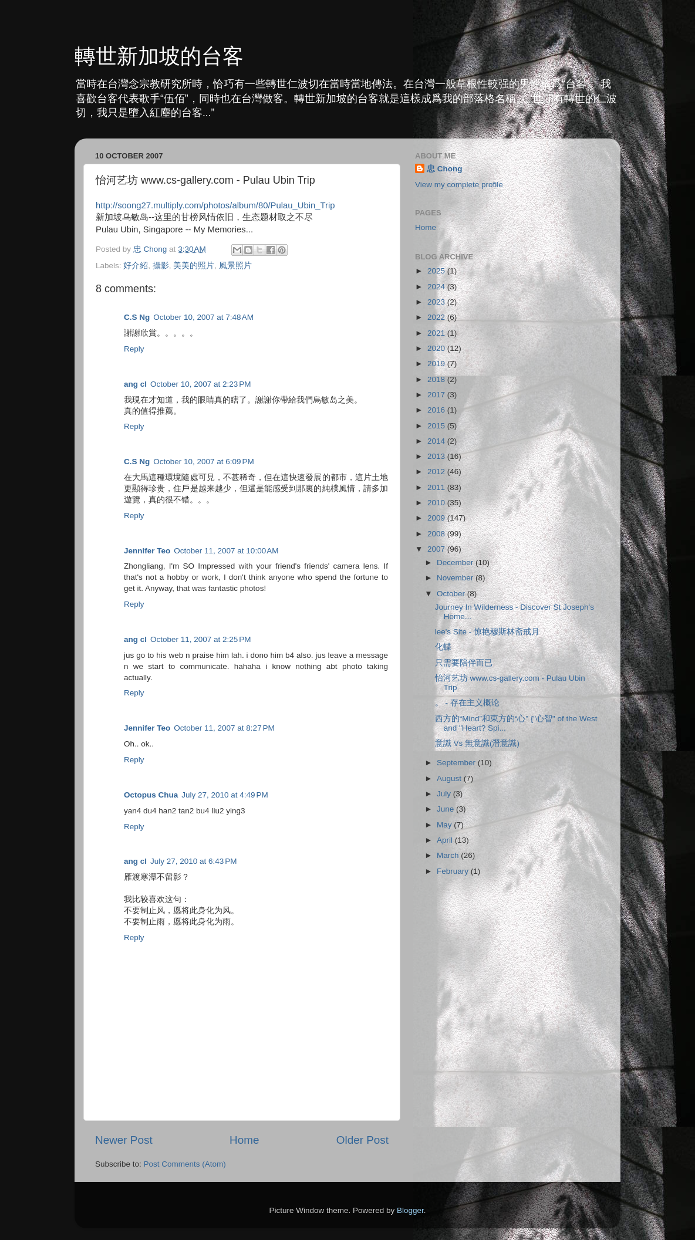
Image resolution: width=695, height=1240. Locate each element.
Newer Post (124, 1140)
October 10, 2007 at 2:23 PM (200, 384)
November (456, 577)
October (452, 593)
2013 (437, 456)
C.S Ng (137, 317)
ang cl (135, 384)
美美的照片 (193, 265)
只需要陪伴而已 (463, 662)
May (445, 824)
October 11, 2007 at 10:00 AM (226, 550)
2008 (437, 533)
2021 (437, 333)
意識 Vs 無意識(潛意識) (477, 743)
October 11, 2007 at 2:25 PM (200, 639)
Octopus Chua (151, 794)
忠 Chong (445, 168)
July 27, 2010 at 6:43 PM (193, 861)
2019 (437, 363)
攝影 (161, 265)
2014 (437, 441)
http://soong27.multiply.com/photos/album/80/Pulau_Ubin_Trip (215, 205)
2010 (437, 502)
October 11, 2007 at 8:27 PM (224, 728)
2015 (437, 425)
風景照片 (235, 265)
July (445, 793)
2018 (437, 379)
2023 (437, 302)
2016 (437, 410)
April (446, 840)
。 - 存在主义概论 (467, 702)
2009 (437, 517)
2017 (437, 394)
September (457, 762)
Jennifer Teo (147, 550)
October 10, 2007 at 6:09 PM (203, 461)
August (450, 778)
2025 (437, 270)
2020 (437, 348)
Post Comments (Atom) (185, 1164)
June (446, 809)
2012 (437, 471)
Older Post (362, 1140)
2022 (437, 317)
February (454, 871)
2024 (437, 286)
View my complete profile (459, 184)
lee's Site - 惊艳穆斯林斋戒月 (487, 631)
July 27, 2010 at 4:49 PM (224, 794)
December (456, 562)
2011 (437, 487)
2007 (437, 549)
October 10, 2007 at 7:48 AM (203, 317)
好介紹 (135, 265)
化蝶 (443, 647)
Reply (134, 348)
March (449, 855)
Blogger (410, 1210)
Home (244, 1140)
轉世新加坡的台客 (159, 56)
